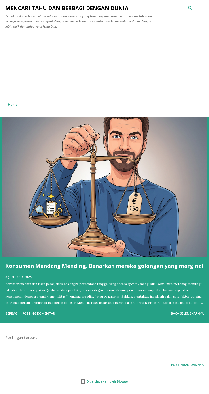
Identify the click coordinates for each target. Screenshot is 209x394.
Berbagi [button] (11, 313)
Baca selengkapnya (187, 313)
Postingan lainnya (187, 364)
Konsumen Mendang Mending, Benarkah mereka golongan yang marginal (104, 265)
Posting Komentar (38, 313)
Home (12, 104)
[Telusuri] (190, 8)
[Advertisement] (104, 65)
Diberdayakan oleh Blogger (104, 381)
